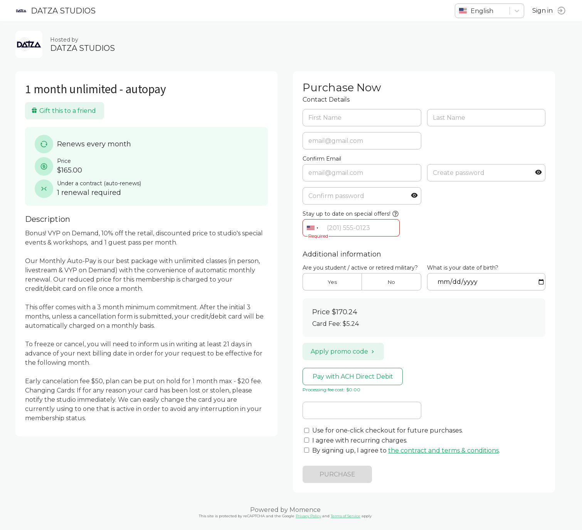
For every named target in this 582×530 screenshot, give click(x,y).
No (391, 282)
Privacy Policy (308, 516)
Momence (305, 509)
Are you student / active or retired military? (360, 267)
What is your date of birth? (462, 267)
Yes (332, 282)
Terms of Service (345, 516)
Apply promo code (343, 351)
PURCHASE (337, 474)
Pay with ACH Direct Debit (353, 376)
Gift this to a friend (63, 110)
